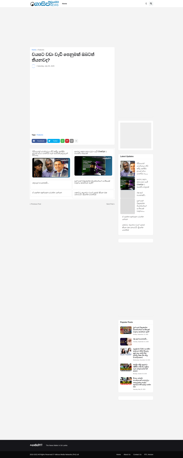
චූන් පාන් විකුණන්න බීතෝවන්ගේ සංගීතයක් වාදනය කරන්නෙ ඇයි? (141, 330)
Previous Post (36, 204)
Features (41, 50)
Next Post (110, 204)
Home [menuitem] (64, 4)
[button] (146, 3)
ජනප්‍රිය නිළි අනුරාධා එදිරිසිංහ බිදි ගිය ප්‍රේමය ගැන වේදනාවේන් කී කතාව (141, 368)
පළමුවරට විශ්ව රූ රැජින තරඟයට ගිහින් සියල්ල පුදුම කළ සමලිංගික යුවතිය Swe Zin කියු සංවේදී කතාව (141, 353)
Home (34, 50)
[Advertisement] (91, 27)
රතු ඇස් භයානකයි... (140, 339)
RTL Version (148, 454)
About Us (127, 454)
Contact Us (137, 454)
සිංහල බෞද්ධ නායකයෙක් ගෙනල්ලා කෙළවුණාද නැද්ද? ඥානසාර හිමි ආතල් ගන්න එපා (142, 382)
